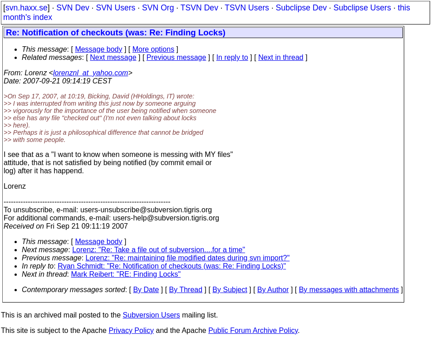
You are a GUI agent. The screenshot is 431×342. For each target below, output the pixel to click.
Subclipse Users (362, 7)
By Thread (186, 289)
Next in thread (281, 57)
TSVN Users (247, 7)
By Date (146, 289)
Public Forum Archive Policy (253, 330)
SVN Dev (72, 7)
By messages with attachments (349, 289)
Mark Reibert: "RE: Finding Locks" (126, 274)
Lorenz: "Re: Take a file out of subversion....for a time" (158, 250)
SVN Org (158, 7)
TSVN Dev (199, 7)
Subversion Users (151, 315)
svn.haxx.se (26, 7)
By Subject (229, 289)
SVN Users (115, 7)
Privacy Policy (131, 330)
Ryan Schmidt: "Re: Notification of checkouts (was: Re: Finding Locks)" (172, 266)
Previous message (176, 57)
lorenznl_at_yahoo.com (90, 73)
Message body (98, 49)
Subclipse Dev (301, 7)
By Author (273, 289)
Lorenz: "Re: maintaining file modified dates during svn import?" (188, 258)
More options (153, 49)
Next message (113, 57)
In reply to (232, 57)
